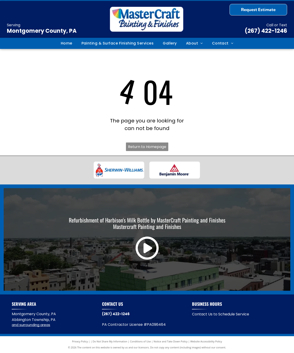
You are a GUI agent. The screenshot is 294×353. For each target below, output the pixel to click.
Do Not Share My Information (110, 341)
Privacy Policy (80, 341)
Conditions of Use (140, 341)
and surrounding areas (31, 324)
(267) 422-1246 (266, 31)
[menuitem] (66, 43)
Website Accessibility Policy (206, 341)
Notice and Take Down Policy (171, 341)
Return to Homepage (147, 146)
